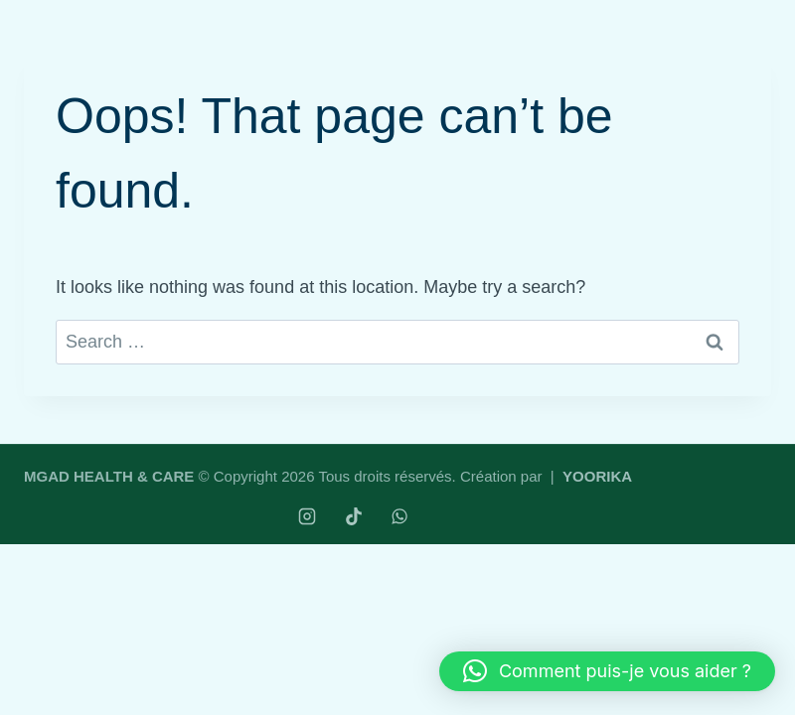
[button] (607, 671)
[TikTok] (354, 516)
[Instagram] (307, 516)
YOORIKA (597, 476)
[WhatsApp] (399, 516)
